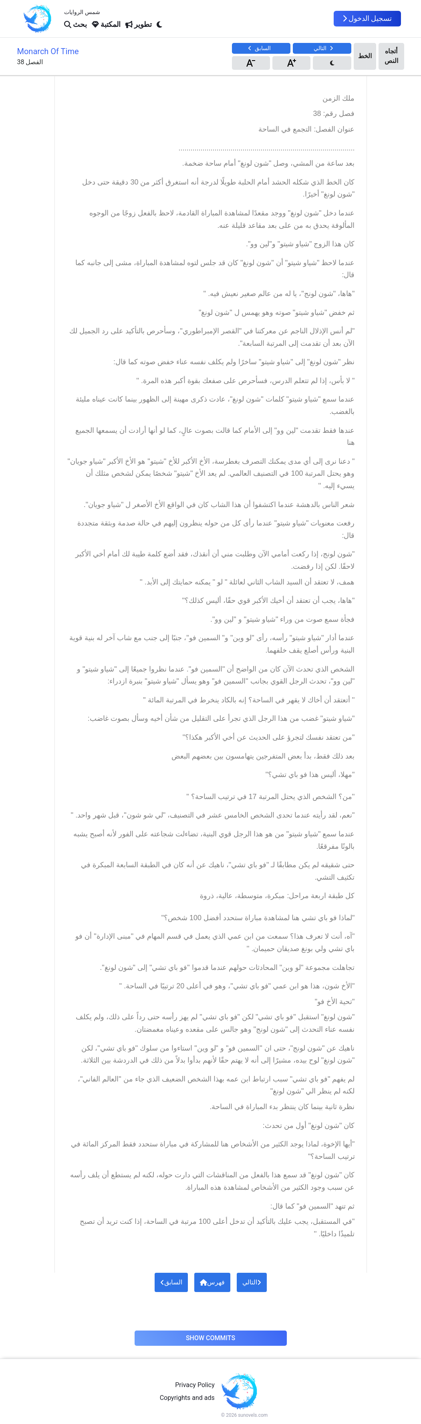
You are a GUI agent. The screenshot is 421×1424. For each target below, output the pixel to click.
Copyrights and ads (187, 1398)
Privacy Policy (195, 1385)
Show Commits (210, 1338)
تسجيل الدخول (367, 18)
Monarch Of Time (48, 51)
